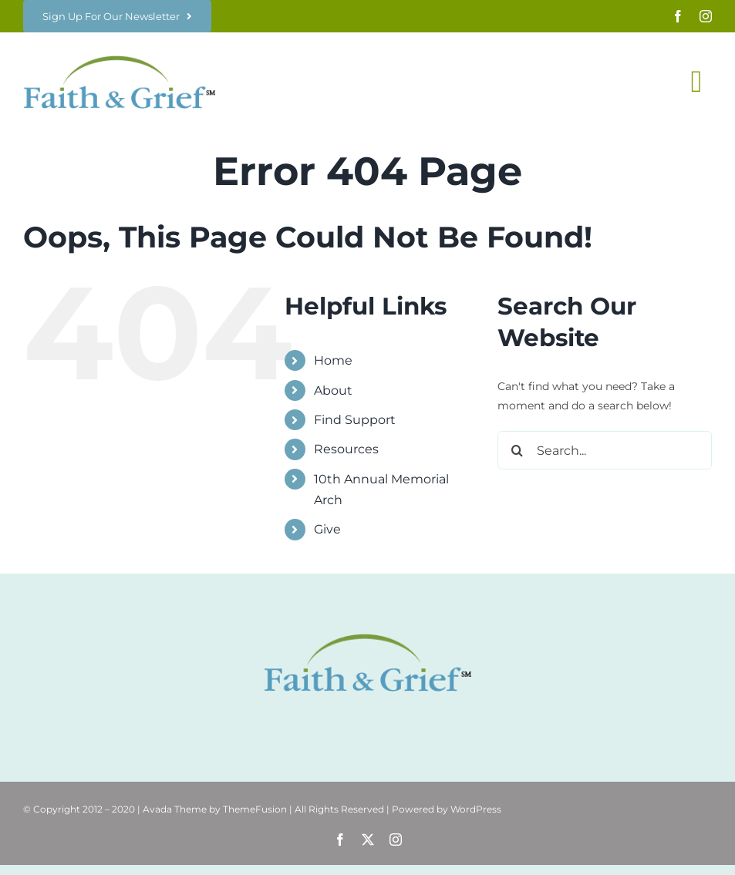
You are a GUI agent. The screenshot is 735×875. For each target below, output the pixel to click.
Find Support (355, 419)
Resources (346, 449)
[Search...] (604, 450)
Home (333, 360)
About (333, 390)
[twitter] (368, 839)
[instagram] (706, 16)
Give (327, 529)
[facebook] (678, 16)
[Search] (516, 450)
